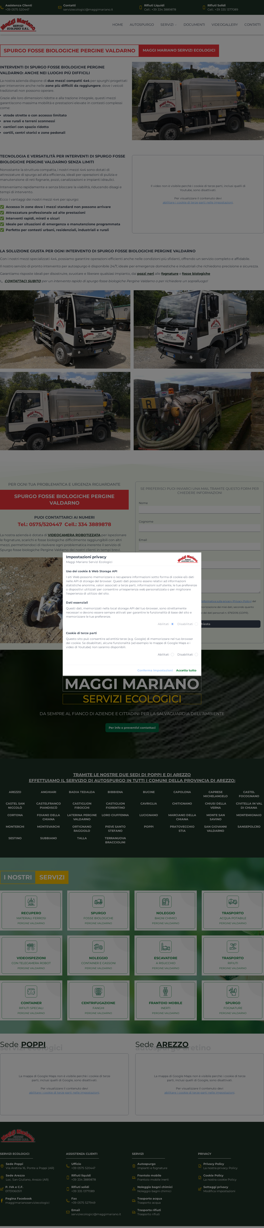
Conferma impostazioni (155, 670)
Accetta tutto (186, 670)
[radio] (172, 624)
